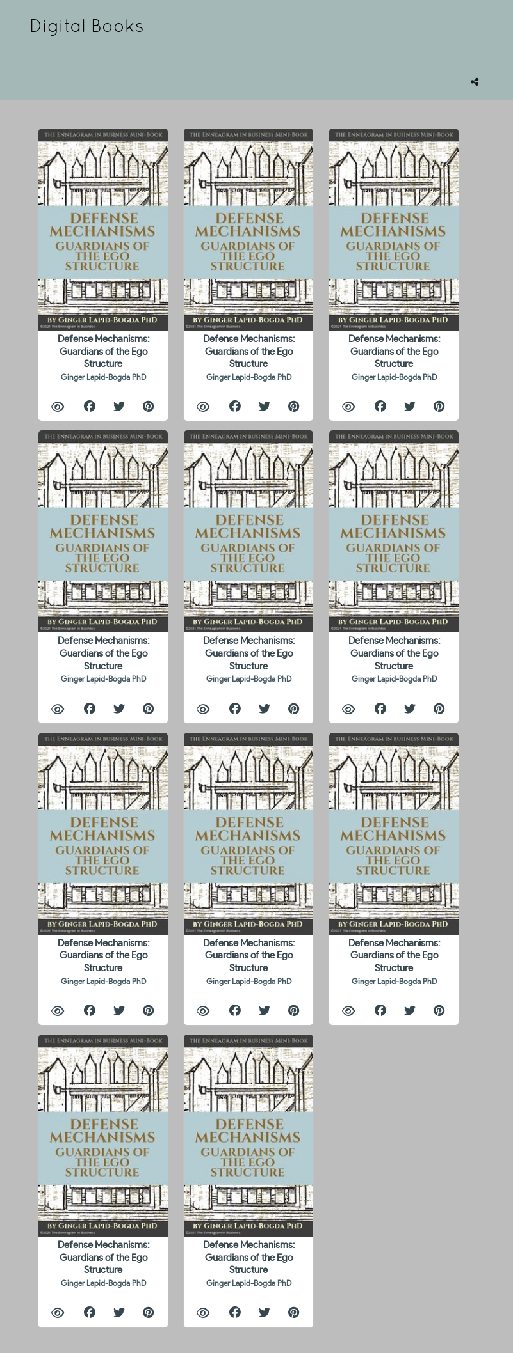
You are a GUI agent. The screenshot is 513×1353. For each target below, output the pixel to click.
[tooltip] (474, 82)
